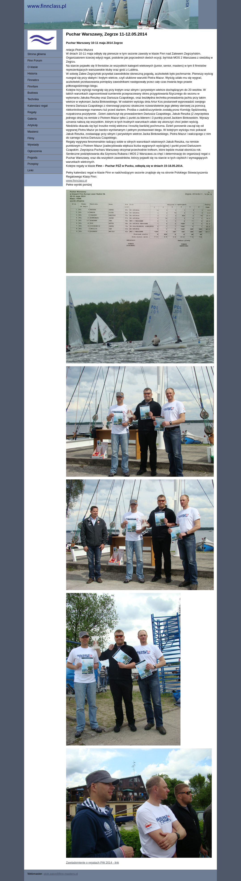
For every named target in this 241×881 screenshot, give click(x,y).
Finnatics (33, 80)
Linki (30, 170)
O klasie (32, 67)
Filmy (30, 138)
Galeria (32, 118)
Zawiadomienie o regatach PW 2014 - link (92, 862)
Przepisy (32, 163)
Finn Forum (34, 60)
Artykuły (32, 125)
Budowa (32, 92)
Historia (32, 73)
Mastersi (32, 131)
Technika (33, 99)
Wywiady (33, 144)
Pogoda (32, 157)
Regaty (32, 112)
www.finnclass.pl (76, 180)
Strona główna (36, 54)
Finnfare (32, 86)
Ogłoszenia (34, 151)
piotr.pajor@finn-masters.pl (61, 873)
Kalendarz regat (37, 105)
